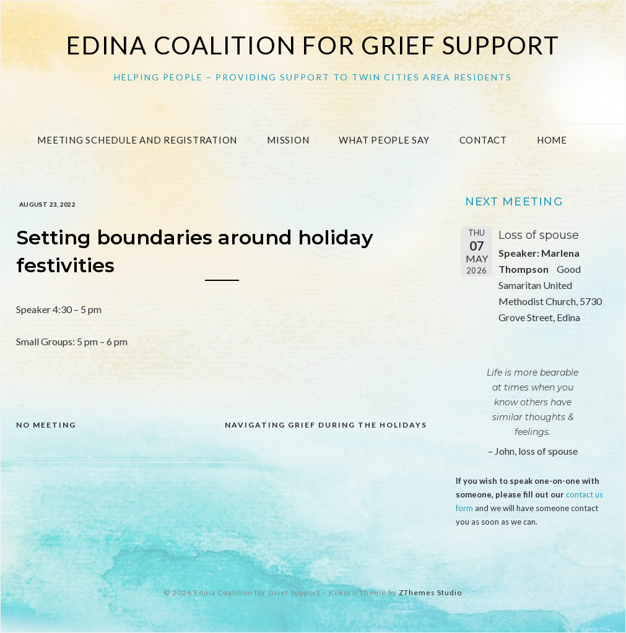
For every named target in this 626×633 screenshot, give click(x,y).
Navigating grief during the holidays (326, 424)
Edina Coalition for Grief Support (313, 45)
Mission (288, 139)
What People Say (384, 139)
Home (552, 139)
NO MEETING (46, 424)
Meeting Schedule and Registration (137, 139)
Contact (483, 139)
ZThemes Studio (430, 592)
